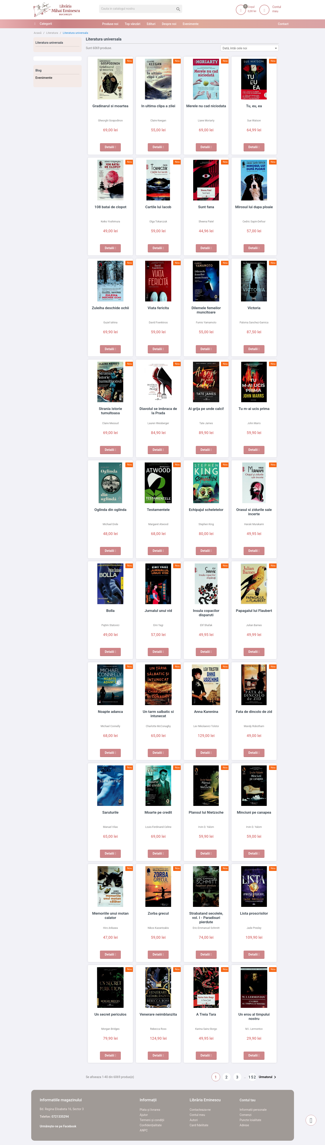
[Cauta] (140, 9)
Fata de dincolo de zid (254, 712)
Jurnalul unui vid (158, 611)
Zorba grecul (158, 913)
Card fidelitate (199, 1125)
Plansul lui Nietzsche (206, 812)
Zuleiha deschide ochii (110, 308)
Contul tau (248, 1100)
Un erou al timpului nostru (254, 1014)
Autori (194, 1120)
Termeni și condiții (152, 1120)
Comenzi (246, 1115)
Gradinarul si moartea (110, 106)
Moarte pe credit (158, 812)
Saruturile (110, 812)
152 (252, 1077)
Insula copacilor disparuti (206, 611)
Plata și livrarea (150, 1109)
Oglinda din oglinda (110, 510)
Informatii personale (253, 1109)
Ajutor (144, 1115)
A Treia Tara (206, 1014)
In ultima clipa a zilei (158, 106)
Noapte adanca (110, 712)
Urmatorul (268, 1077)
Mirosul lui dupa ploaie (254, 207)
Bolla (110, 611)
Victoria (254, 308)
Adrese (244, 1125)
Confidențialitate (151, 1125)
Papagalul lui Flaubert (254, 611)
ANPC (144, 1130)
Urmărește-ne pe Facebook (58, 1126)
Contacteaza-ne (200, 1109)
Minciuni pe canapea (254, 812)
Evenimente (44, 78)
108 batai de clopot (110, 207)
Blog (39, 70)
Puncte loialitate (250, 1120)
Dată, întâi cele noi (250, 48)
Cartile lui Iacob (158, 207)
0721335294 (60, 1116)
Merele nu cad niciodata (206, 106)
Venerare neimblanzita (158, 1014)
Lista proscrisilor (254, 913)
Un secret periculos (110, 1014)
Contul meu (197, 1115)
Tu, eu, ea (254, 106)
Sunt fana (206, 207)
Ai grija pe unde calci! (206, 409)
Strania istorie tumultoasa (110, 409)
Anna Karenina (206, 712)
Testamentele (158, 510)
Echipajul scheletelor (206, 510)
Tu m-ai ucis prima (254, 409)
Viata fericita (158, 308)
